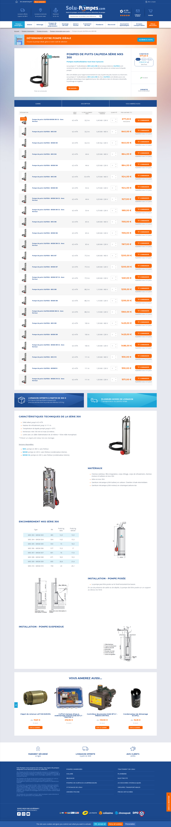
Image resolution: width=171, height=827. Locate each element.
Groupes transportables (129, 787)
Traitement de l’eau (126, 769)
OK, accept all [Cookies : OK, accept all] (100, 824)
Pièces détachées (125, 792)
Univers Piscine (72, 792)
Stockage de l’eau (74, 787)
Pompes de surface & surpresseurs (81, 783)
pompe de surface (32, 785)
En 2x (138, 59)
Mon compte (150, 1)
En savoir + (72, 88)
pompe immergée (23, 786)
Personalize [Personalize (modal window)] (130, 824)
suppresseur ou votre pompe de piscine (27, 789)
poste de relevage (25, 788)
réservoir (48, 789)
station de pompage (43, 788)
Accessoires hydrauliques (129, 783)
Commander (144, 120)
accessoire (19, 790)
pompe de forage (48, 786)
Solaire (69, 774)
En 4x (149, 59)
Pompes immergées (74, 769)
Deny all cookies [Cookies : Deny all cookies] (115, 824)
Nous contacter (40, 2)
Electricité (123, 778)
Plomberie (122, 774)
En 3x (144, 59)
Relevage (70, 778)
